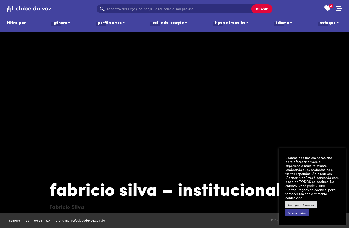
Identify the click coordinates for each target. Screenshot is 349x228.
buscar (262, 8)
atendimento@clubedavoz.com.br (81, 220)
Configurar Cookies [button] (301, 205)
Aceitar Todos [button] (297, 213)
